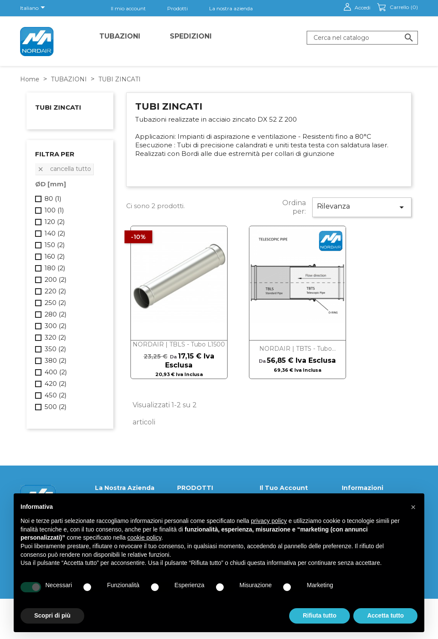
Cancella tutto (64, 169)
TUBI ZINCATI (58, 107)
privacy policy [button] (269, 520)
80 (53, 198)
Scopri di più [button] (52, 615)
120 (54, 222)
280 (55, 314)
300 (55, 326)
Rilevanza (362, 207)
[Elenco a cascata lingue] (34, 8)
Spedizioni (191, 36)
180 (54, 268)
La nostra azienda (231, 8)
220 (55, 291)
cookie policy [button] (144, 537)
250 (55, 303)
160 (54, 256)
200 (55, 279)
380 (55, 360)
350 (55, 349)
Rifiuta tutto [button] (320, 615)
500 (55, 407)
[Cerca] (362, 38)
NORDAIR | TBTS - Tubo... (297, 348)
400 (55, 372)
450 (55, 395)
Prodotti (177, 8)
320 (55, 337)
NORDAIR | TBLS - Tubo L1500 (179, 344)
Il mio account (128, 8)
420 (55, 383)
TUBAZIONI (119, 36)
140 (54, 233)
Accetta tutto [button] (385, 615)
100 (54, 210)
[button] (413, 507)
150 (54, 245)
